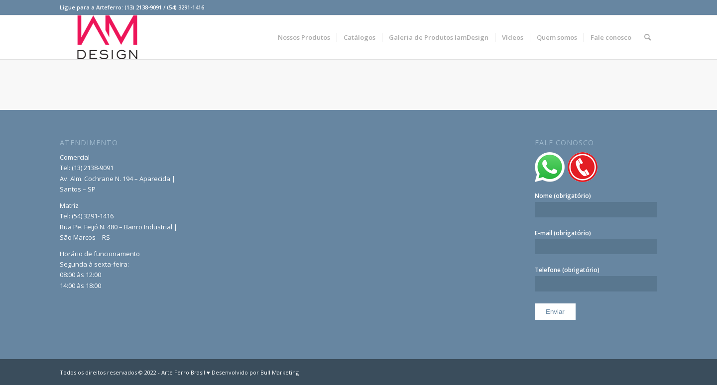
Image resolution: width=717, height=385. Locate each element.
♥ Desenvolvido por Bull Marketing (253, 372)
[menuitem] (304, 37)
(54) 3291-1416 (93, 215)
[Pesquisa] (647, 37)
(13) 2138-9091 (93, 167)
